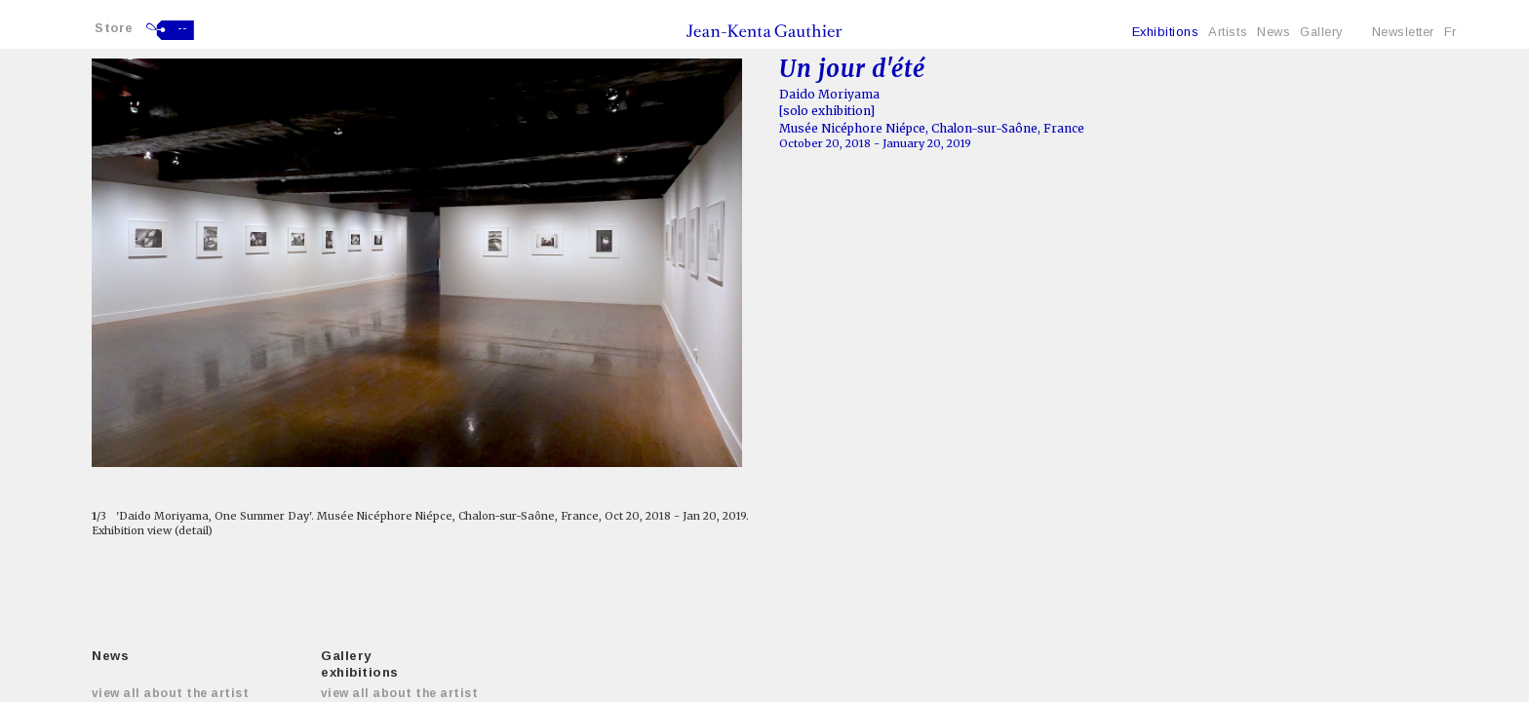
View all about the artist (170, 693)
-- (182, 28)
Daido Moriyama (829, 94)
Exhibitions (1165, 31)
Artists (1227, 31)
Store (114, 27)
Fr (1450, 31)
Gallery (1321, 31)
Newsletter (1403, 31)
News (1273, 31)
